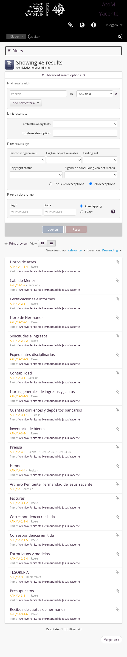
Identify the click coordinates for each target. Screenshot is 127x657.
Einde (47, 205)
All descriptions (102, 184)
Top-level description (36, 133)
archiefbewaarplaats (37, 124)
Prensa (16, 447)
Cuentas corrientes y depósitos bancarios (46, 410)
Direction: (94, 250)
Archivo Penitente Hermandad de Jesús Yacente (49, 271)
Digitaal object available (62, 153)
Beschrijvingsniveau (23, 153)
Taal (82, 25)
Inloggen (112, 25)
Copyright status (21, 168)
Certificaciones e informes (32, 299)
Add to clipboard (117, 262)
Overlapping (91, 206)
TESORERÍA (19, 572)
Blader (14, 36)
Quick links (93, 25)
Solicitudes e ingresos (29, 336)
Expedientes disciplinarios (32, 354)
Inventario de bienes (27, 428)
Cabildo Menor (22, 280)
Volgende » (111, 640)
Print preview (16, 243)
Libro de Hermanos (26, 317)
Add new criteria (26, 103)
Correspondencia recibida (32, 516)
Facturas (17, 498)
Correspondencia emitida (32, 535)
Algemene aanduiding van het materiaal (91, 168)
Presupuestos (22, 590)
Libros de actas (23, 261)
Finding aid (90, 153)
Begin (13, 205)
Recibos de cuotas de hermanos (37, 609)
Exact (86, 212)
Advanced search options (63, 75)
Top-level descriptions (66, 184)
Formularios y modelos (30, 553)
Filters (15, 50)
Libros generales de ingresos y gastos (42, 391)
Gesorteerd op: (56, 250)
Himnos (16, 465)
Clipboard (70, 25)
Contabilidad (21, 373)
